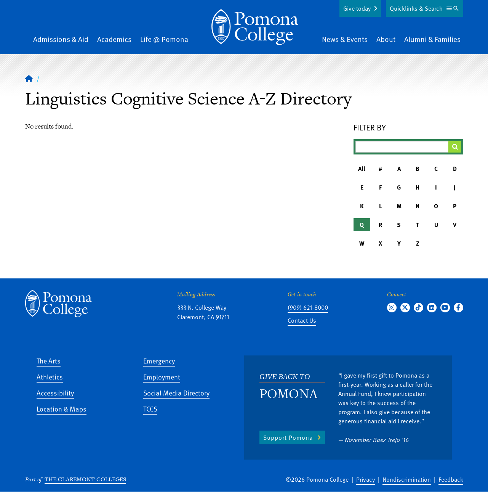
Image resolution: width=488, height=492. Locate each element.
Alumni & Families (432, 39)
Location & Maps (61, 409)
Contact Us (302, 320)
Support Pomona (288, 437)
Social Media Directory (176, 392)
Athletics (50, 376)
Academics (114, 39)
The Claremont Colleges (85, 479)
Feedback (450, 479)
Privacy (365, 479)
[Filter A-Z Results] (401, 147)
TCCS (150, 409)
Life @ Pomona (164, 39)
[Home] (254, 27)
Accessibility (55, 392)
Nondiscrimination (406, 479)
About (385, 39)
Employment (161, 376)
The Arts (49, 360)
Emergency (159, 360)
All (361, 168)
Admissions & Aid (60, 39)
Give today (357, 8)
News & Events (345, 39)
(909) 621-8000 (308, 307)
